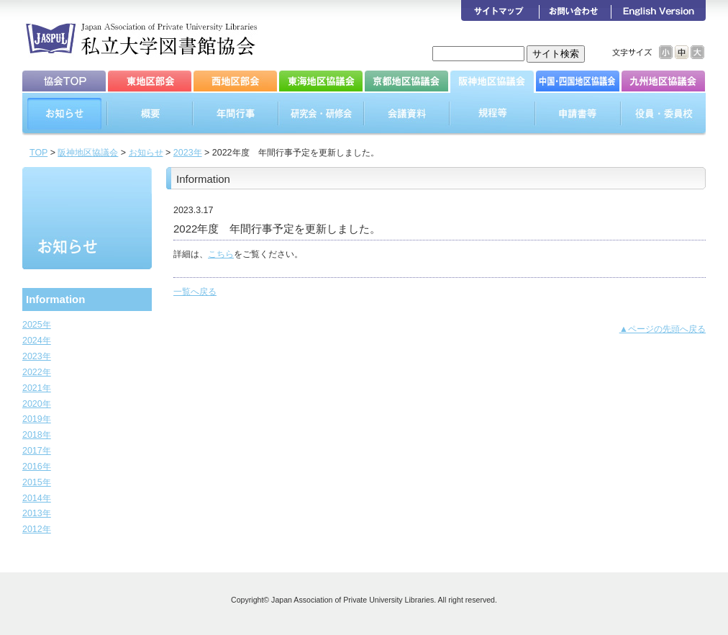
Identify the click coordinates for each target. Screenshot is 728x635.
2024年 (36, 340)
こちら (221, 254)
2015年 (36, 482)
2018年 (36, 435)
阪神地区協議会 (88, 153)
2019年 (36, 419)
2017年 (36, 451)
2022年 (36, 372)
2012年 (36, 529)
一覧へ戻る (195, 292)
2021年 (36, 388)
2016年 (36, 466)
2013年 (36, 513)
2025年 (36, 325)
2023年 (187, 153)
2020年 (36, 404)
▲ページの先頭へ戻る (662, 329)
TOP (38, 153)
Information (55, 299)
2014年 (36, 498)
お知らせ (146, 153)
